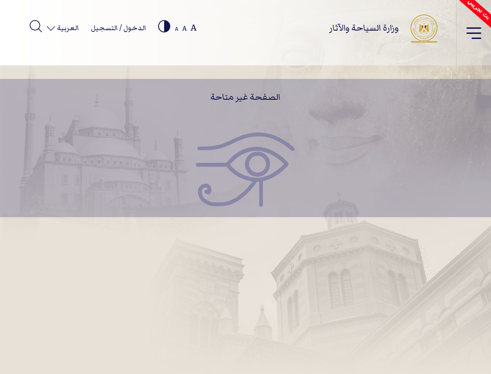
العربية (67, 27)
